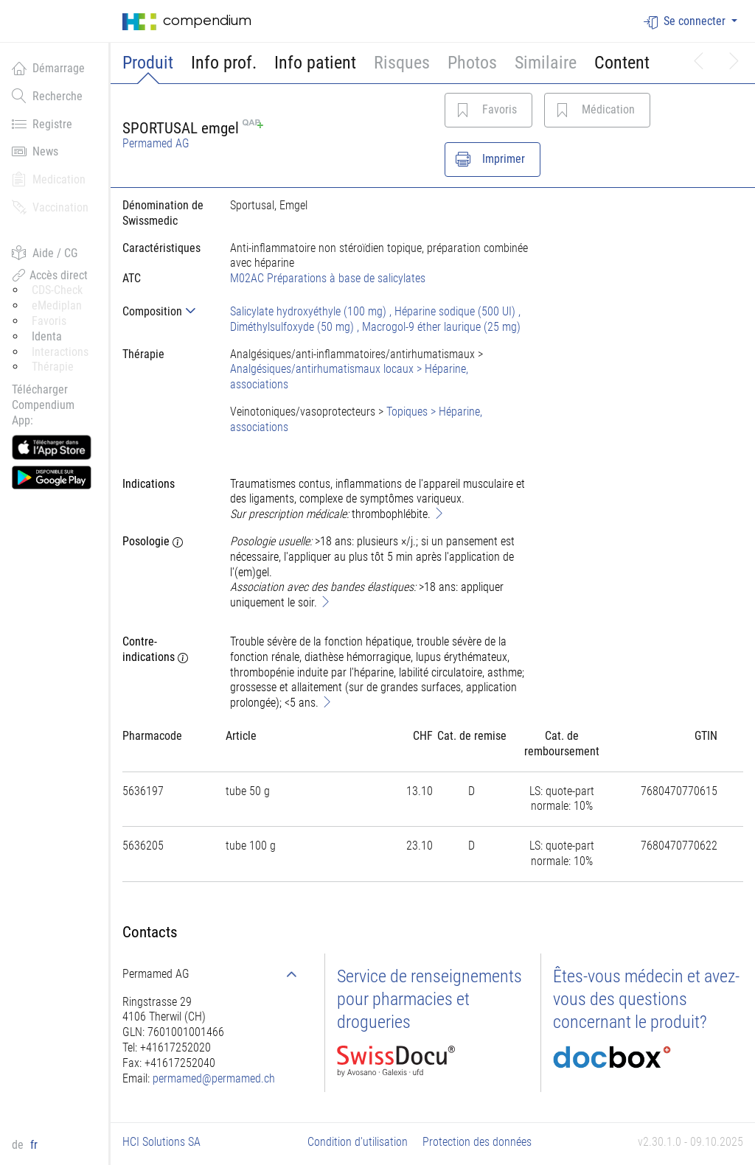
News (35, 151)
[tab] (164, 311)
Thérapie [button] (53, 367)
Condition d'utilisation (357, 1142)
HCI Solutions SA (161, 1142)
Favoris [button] (49, 321)
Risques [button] (402, 62)
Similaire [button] (546, 62)
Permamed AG (155, 143)
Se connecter (686, 21)
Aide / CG (44, 252)
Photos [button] (472, 62)
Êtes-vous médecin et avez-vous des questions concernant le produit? (646, 999)
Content (622, 62)
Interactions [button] (60, 352)
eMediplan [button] (57, 305)
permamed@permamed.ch (214, 1078)
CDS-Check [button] (57, 290)
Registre (42, 123)
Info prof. (224, 62)
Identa (47, 336)
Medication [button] (49, 179)
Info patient (315, 62)
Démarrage (48, 67)
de (19, 1145)
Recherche (47, 95)
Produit (147, 62)
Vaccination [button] (50, 207)
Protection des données (477, 1142)
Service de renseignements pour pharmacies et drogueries (429, 999)
